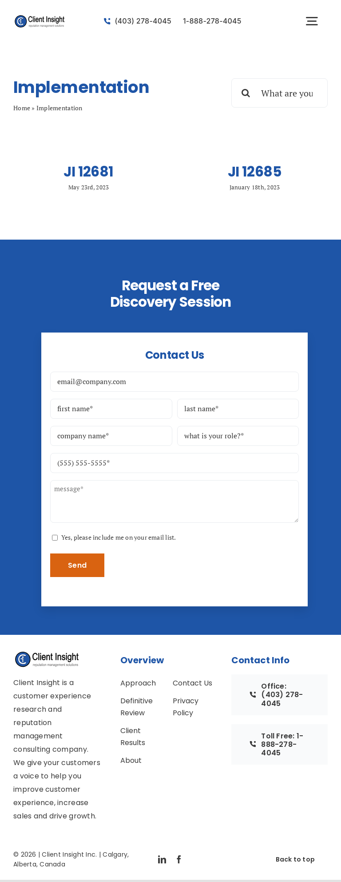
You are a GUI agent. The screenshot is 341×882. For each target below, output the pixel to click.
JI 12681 (88, 171)
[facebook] (179, 859)
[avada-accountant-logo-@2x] (39, 18)
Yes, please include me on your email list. (118, 537)
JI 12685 (255, 171)
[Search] (246, 93)
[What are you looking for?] (279, 93)
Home (21, 108)
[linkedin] (162, 859)
